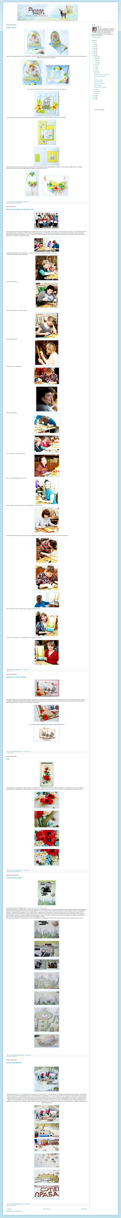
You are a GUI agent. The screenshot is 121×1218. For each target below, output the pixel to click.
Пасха (20, 203)
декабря (96, 57)
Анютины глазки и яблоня (99, 83)
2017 (94, 48)
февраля (96, 91)
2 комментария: (26, 669)
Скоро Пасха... (12, 27)
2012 (94, 95)
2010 (94, 98)
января (96, 93)
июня (95, 67)
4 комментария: (26, 870)
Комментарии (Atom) (17, 1211)
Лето (8, 759)
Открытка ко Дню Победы (16, 677)
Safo (100, 26)
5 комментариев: (26, 201)
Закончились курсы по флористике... (20, 209)
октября (96, 60)
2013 (94, 55)
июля (95, 65)
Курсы (11, 670)
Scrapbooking (20, 1094)
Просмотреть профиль (97, 37)
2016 (94, 50)
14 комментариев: (26, 1203)
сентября (96, 62)
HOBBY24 (41, 910)
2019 (94, 44)
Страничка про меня (14, 878)
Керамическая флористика (15, 871)
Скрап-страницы (13, 1056)
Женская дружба (97, 85)
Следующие (9, 1208)
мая (95, 69)
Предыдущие (84, 1208)
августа (96, 64)
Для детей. (12, 203)
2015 (94, 51)
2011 (94, 97)
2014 (94, 53)
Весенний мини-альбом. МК (100, 87)
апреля (96, 71)
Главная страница (46, 1208)
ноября (96, 58)
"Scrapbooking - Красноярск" (33, 908)
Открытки (16, 203)
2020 (94, 42)
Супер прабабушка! (13, 1063)
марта (95, 89)
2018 (94, 46)
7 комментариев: (26, 751)
